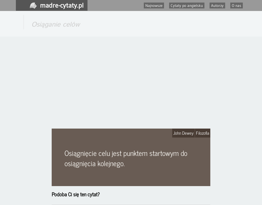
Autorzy (217, 5)
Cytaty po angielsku (187, 5)
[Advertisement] (131, 82)
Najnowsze (153, 5)
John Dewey (183, 132)
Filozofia (202, 132)
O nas (236, 5)
